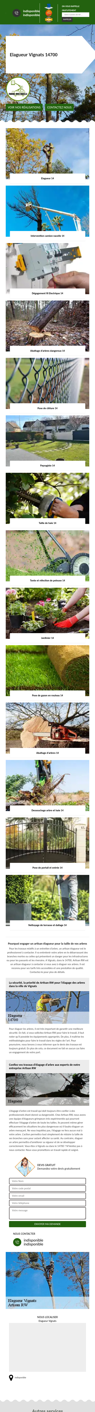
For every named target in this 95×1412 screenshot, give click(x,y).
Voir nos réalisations (24, 107)
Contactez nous (59, 107)
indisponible (31, 11)
